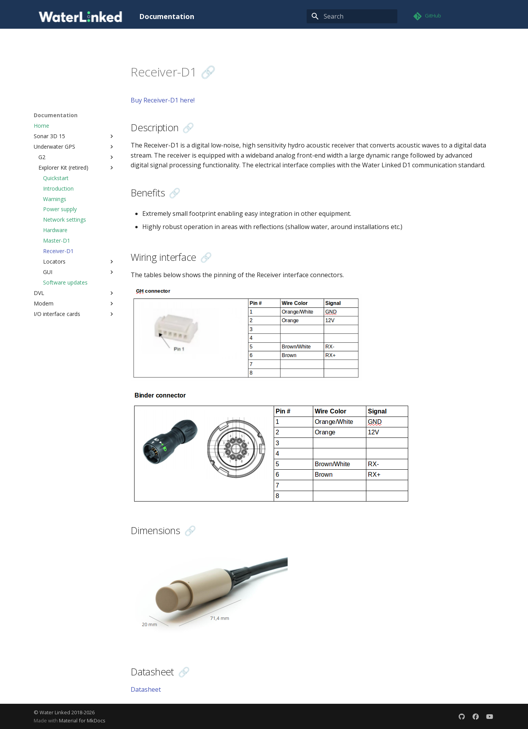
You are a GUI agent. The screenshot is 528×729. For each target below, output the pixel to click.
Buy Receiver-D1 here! (163, 100)
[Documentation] (80, 16)
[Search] (352, 16)
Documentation (56, 115)
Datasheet (146, 689)
